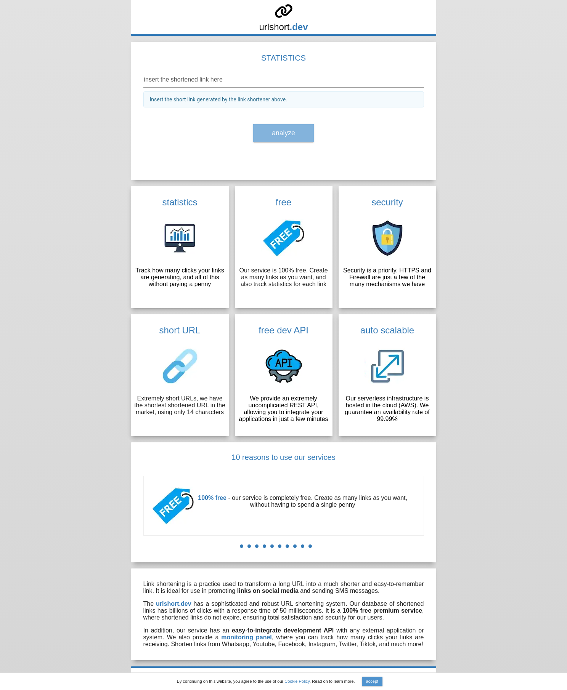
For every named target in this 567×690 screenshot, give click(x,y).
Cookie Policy (297, 681)
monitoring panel (246, 637)
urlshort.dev (173, 603)
